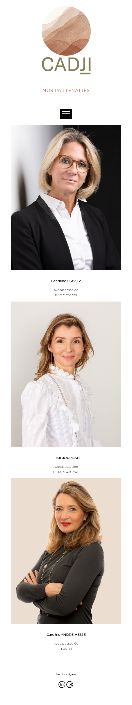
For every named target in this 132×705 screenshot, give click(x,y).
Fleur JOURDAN (66, 458)
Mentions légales (66, 674)
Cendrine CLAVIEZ (66, 281)
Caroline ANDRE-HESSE (66, 634)
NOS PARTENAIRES (66, 90)
